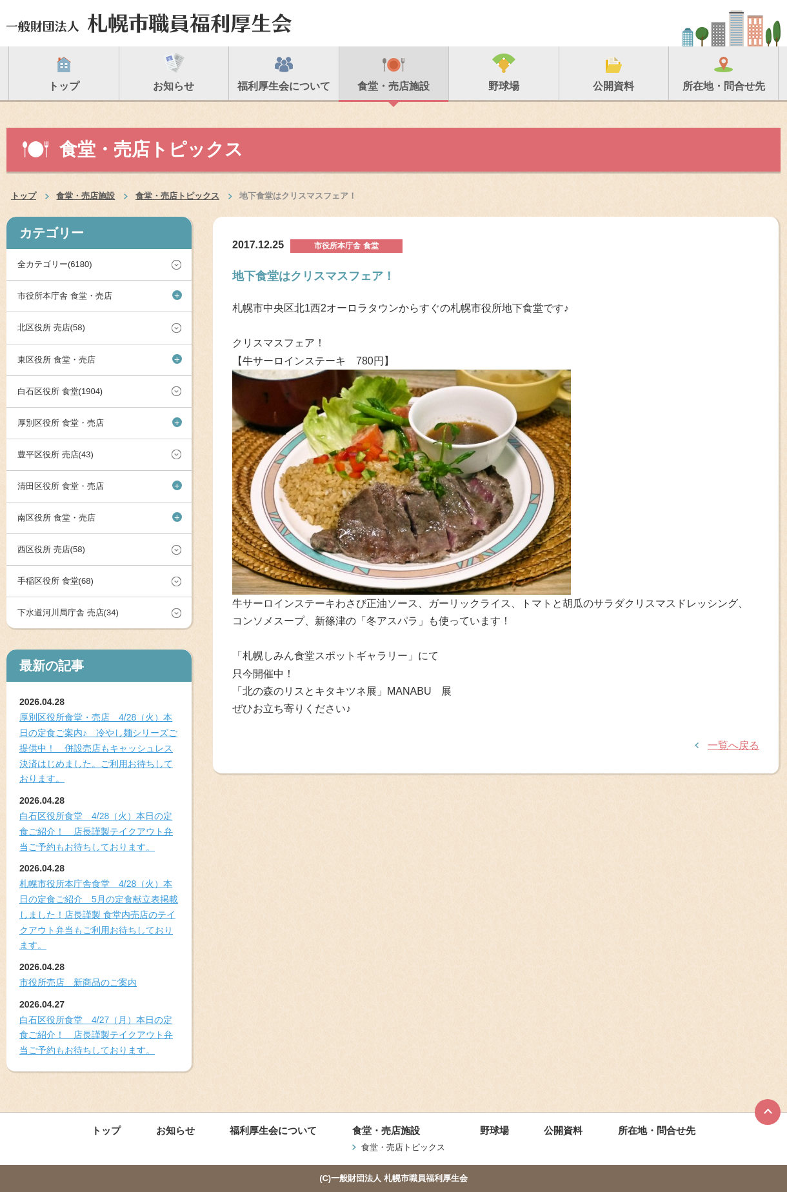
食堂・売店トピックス (177, 196)
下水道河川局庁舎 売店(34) (68, 612)
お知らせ (175, 1130)
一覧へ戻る (733, 745)
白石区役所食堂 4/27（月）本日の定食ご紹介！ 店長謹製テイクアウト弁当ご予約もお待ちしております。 (96, 1035)
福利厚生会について (273, 1130)
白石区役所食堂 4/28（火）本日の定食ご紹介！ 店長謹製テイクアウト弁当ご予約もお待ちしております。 (96, 831)
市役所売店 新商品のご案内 (78, 982)
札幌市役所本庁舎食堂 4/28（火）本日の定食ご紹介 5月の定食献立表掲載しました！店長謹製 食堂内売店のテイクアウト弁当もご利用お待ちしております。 (98, 914)
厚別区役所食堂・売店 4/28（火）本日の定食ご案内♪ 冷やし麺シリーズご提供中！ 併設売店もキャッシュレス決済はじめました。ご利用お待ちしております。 (98, 748)
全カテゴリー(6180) (54, 264)
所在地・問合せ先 (656, 1130)
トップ (23, 196)
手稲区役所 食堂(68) (55, 581)
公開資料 (563, 1130)
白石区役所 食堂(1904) (60, 391)
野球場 (494, 1130)
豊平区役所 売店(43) (55, 454)
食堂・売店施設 (85, 196)
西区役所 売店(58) (51, 549)
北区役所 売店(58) (51, 327)
